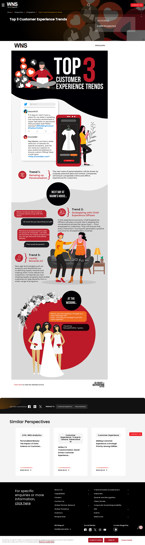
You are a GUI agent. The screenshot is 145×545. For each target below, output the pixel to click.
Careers (58, 497)
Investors (58, 513)
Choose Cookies (126, 540)
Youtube (105, 530)
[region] (72, 540)
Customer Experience (64, 407)
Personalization (80, 407)
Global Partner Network (64, 505)
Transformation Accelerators (107, 490)
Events (96, 513)
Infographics (30, 12)
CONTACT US (135, 434)
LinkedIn (90, 529)
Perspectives (19, 12)
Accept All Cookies (95, 540)
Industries (98, 493)
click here (23, 503)
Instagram (100, 530)
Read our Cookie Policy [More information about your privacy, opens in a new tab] (46, 542)
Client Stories (99, 501)
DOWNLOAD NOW (61, 529)
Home (9, 12)
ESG (95, 509)
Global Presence (61, 509)
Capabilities (59, 493)
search (88, 5)
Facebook (85, 529)
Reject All (111, 540)
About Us (58, 490)
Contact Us (59, 501)
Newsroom (98, 516)
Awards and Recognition (104, 497)
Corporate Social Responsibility (107, 505)
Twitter (95, 529)
